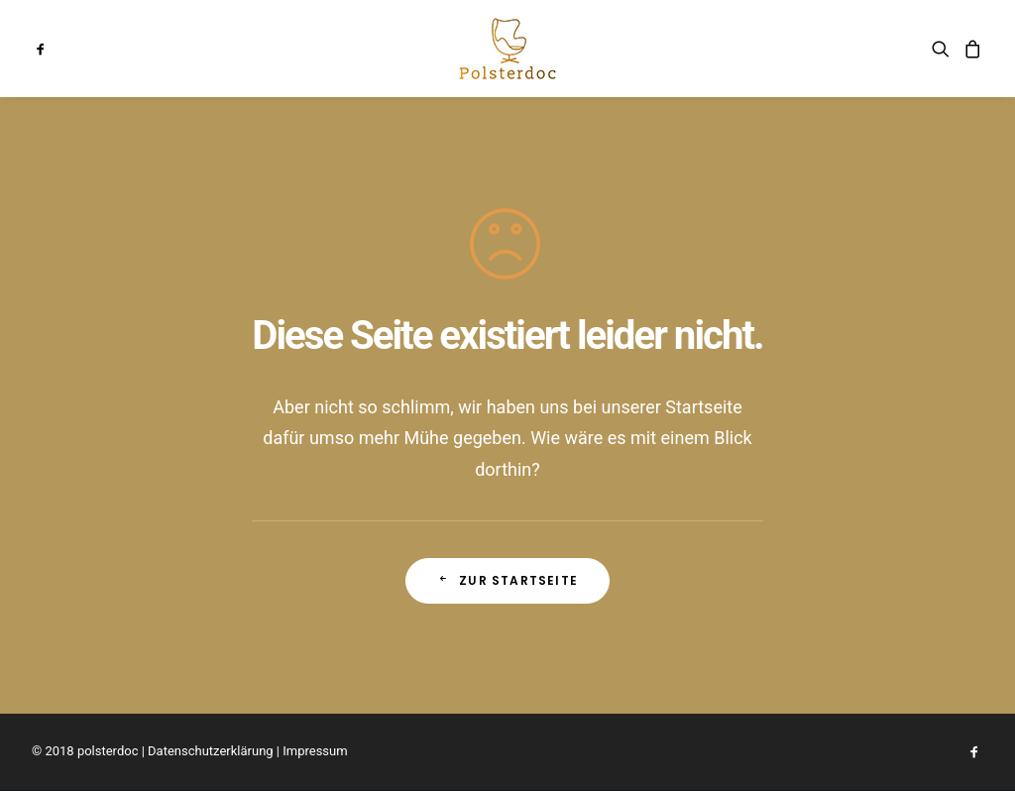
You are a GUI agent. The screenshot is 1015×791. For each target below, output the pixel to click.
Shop (838, 49)
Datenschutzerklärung (211, 750)
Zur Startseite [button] (507, 580)
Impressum (314, 750)
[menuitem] (58, 48)
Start (332, 49)
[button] (58, 48)
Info (394, 49)
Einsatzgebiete (743, 49)
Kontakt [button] (635, 49)
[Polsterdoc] (507, 48)
